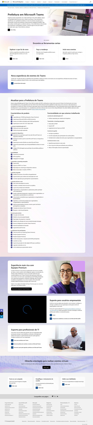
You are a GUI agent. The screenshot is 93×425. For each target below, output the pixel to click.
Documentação (62, 407)
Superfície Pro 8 (7, 405)
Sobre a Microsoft (77, 405)
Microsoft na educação (36, 404)
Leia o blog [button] (13, 29)
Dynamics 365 (49, 407)
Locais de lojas (21, 412)
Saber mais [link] (46, 367)
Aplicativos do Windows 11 (9, 415)
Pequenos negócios (50, 415)
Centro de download (22, 405)
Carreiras (75, 404)
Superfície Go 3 (7, 410)
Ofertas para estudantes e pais (37, 415)
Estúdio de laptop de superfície (10, 407)
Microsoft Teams (11, 7)
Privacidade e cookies (45, 421)
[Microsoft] (5, 2)
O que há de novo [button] (73, 2)
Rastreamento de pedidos (23, 410)
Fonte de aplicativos (63, 413)
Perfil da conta (21, 404)
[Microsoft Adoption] (18, 2)
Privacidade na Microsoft (78, 409)
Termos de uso (52, 421)
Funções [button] (28, 2)
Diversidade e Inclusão (77, 412)
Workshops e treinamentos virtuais (24, 413)
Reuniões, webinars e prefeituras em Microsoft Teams (25, 7)
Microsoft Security (49, 405)
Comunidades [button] (65, 2)
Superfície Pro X (7, 409)
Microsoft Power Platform (50, 410)
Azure (61, 404)
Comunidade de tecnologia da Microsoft (66, 410)
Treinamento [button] (57, 2)
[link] (1, 310)
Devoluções (20, 409)
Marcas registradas (73, 421)
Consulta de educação (36, 410)
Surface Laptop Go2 (8, 404)
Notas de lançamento (31, 421)
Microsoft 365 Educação (36, 409)
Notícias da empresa (77, 407)
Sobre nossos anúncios (81, 421)
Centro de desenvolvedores (64, 405)
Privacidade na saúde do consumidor (62, 421)
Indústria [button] (39, 2)
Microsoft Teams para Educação (38, 407)
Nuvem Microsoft (49, 404)
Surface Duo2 (7, 412)
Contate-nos (38, 421)
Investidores (76, 410)
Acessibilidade (76, 413)
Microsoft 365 (49, 409)
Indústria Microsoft (49, 413)
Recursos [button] (51, 2)
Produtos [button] (33, 2)
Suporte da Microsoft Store (23, 407)
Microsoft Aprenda (63, 409)
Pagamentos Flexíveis (22, 416)
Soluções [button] (45, 2)
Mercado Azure (62, 412)
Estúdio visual (62, 415)
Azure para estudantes (36, 416)
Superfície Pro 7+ (7, 413)
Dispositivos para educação (37, 405)
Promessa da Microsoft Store (23, 415)
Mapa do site (24, 421)
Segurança (76, 415)
